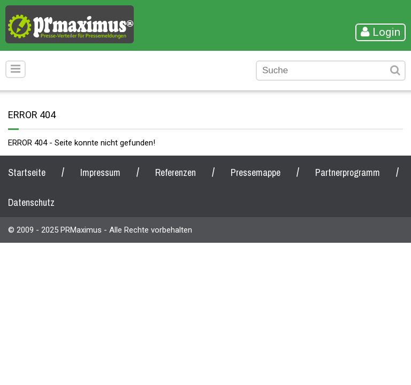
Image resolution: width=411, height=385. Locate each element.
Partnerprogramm (347, 172)
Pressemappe (255, 172)
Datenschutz (31, 202)
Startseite (26, 172)
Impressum (100, 172)
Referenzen (175, 172)
